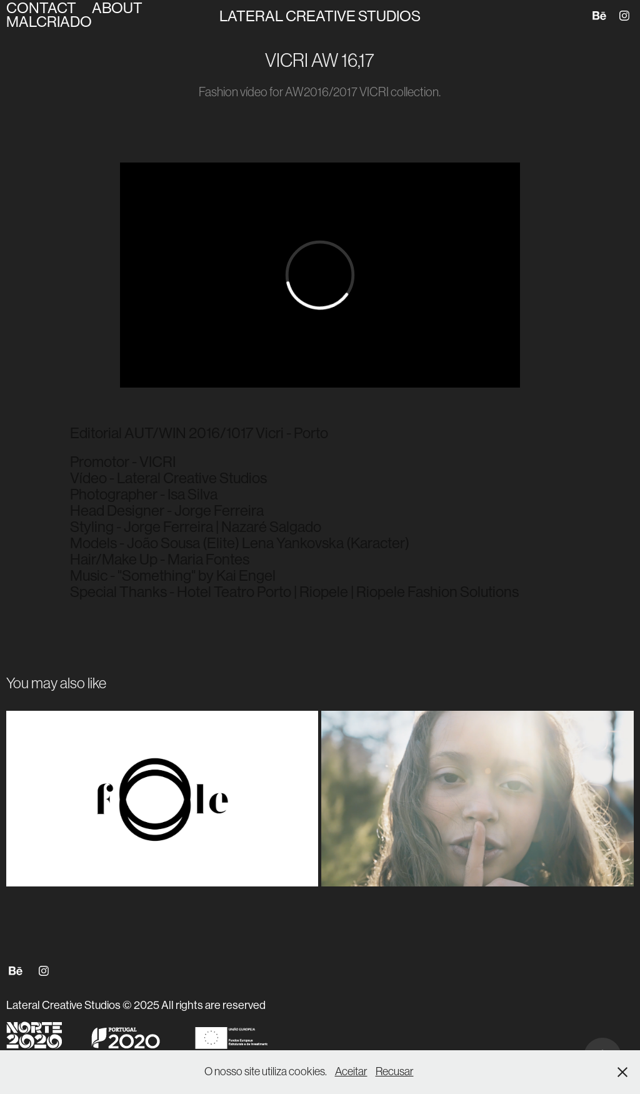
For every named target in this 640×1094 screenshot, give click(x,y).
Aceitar (351, 1071)
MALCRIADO (49, 21)
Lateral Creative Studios (320, 16)
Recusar (395, 1071)
